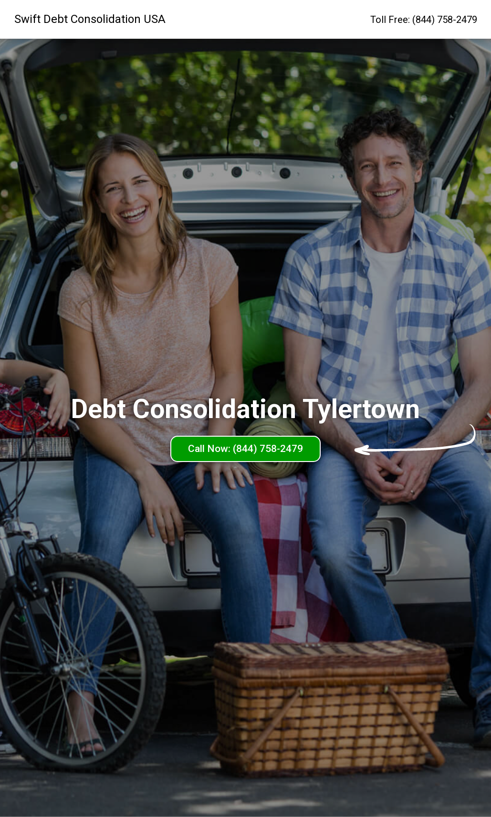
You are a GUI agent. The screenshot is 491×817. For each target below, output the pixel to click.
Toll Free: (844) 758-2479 (423, 19)
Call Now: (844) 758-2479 (245, 448)
